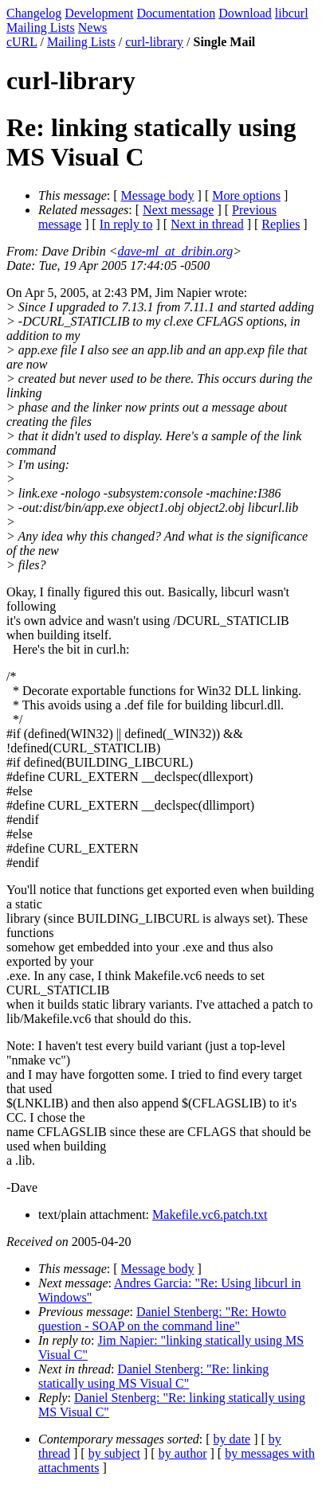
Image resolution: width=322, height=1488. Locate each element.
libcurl (291, 13)
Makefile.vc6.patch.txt (209, 1214)
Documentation (176, 13)
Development (99, 13)
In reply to (126, 224)
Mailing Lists (40, 27)
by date (232, 1439)
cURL (21, 42)
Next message (178, 210)
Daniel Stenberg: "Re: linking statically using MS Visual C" (153, 1376)
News (92, 27)
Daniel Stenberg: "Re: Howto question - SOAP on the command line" (162, 1319)
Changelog (33, 13)
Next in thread (207, 224)
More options (246, 195)
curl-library (154, 42)
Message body (157, 195)
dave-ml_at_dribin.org (176, 251)
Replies (280, 224)
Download (245, 13)
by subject (114, 1453)
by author (183, 1453)
